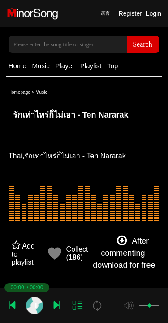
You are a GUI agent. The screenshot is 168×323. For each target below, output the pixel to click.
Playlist (91, 66)
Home (17, 66)
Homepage (19, 92)
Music (41, 66)
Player (65, 66)
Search (142, 44)
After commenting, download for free (124, 253)
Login (153, 13)
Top (112, 66)
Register (130, 13)
